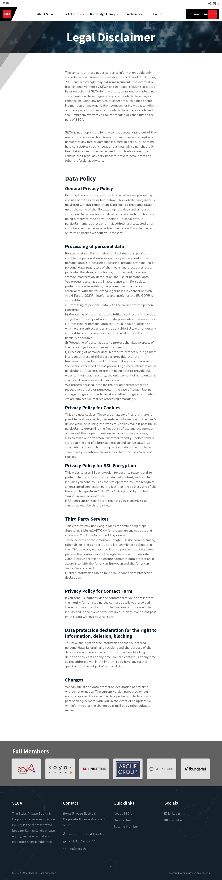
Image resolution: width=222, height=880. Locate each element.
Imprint (33, 873)
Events (157, 14)
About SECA (45, 14)
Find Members (134, 14)
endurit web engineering (196, 873)
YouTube (173, 820)
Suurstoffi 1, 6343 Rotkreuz (85, 834)
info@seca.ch (77, 849)
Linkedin (172, 814)
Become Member (126, 827)
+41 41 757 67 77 (79, 841)
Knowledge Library (102, 14)
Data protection (47, 873)
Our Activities (71, 14)
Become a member (203, 14)
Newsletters (123, 820)
